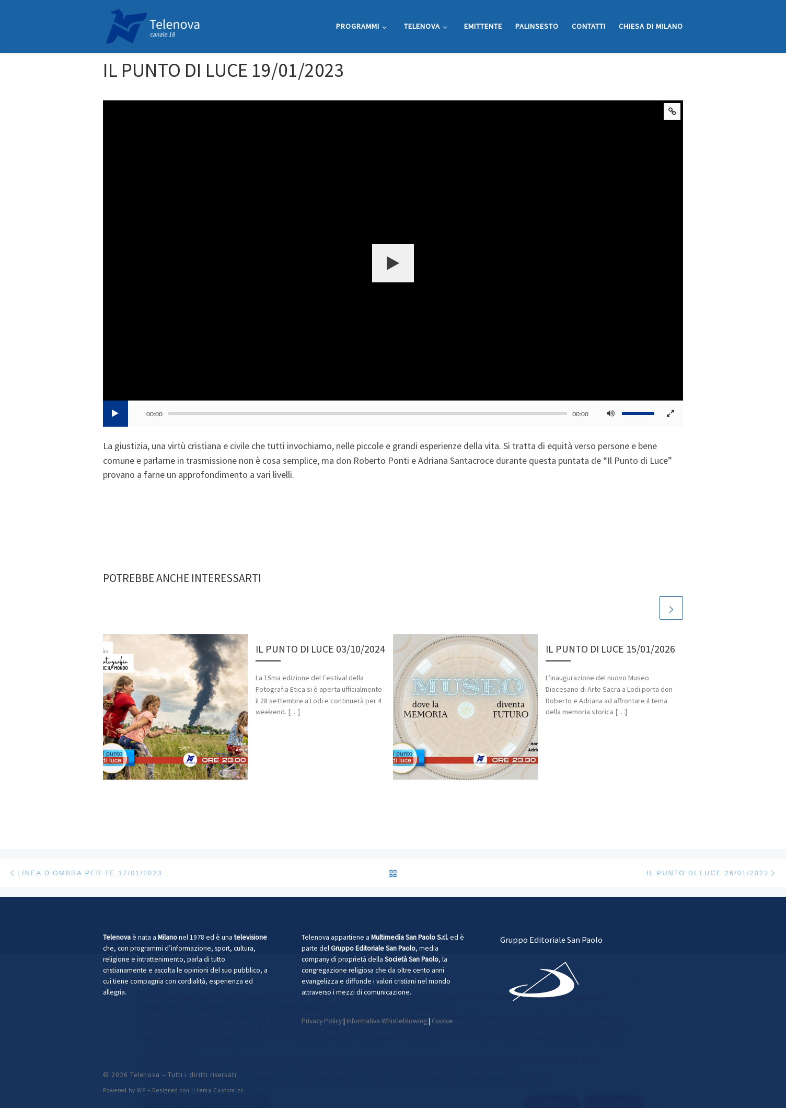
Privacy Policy (322, 1020)
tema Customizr (220, 1090)
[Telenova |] (152, 24)
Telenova (145, 1074)
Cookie (442, 1020)
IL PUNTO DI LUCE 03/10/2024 (320, 649)
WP (141, 1090)
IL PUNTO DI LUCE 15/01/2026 (610, 649)
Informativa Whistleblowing (386, 1020)
